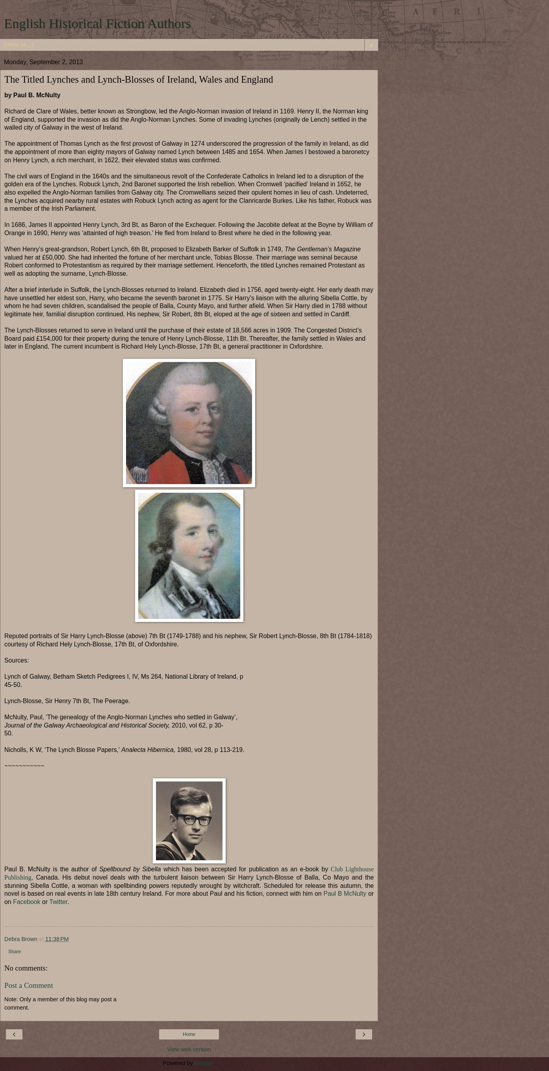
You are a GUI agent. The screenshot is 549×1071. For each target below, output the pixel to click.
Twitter (58, 901)
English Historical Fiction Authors (97, 23)
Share (14, 951)
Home (189, 1034)
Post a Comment (28, 985)
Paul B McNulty (344, 893)
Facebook (27, 901)
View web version (189, 1049)
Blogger (204, 1063)
